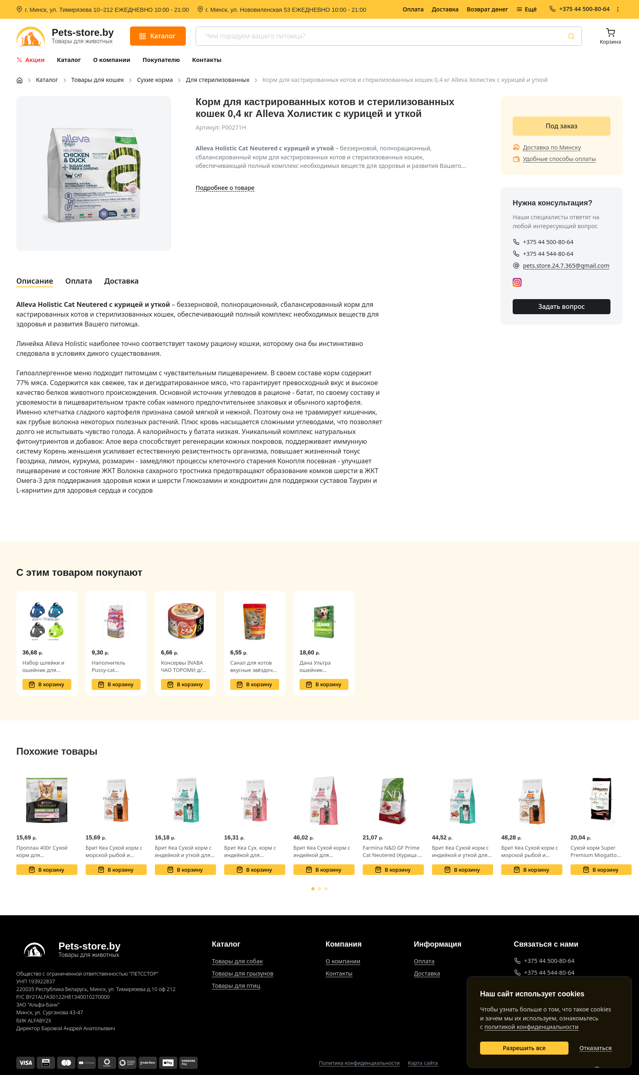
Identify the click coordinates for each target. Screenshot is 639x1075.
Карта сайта (423, 1063)
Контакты (339, 973)
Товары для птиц (236, 985)
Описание (34, 281)
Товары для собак (237, 961)
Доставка (445, 9)
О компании (343, 961)
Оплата (413, 9)
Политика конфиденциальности (359, 1063)
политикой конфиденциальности (532, 1027)
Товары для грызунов (242, 973)
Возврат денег (487, 9)
